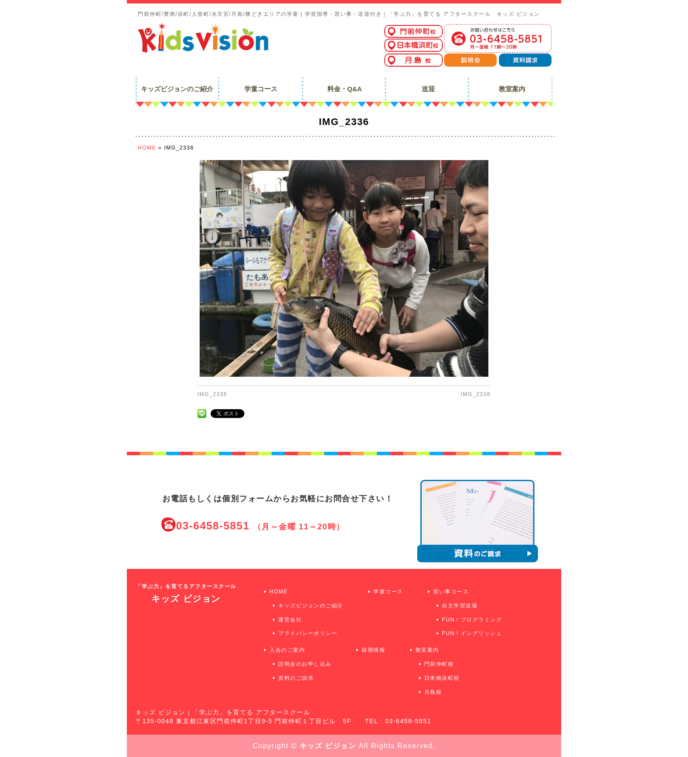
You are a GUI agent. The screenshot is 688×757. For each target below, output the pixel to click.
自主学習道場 (459, 606)
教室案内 (427, 650)
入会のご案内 (287, 650)
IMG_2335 (212, 394)
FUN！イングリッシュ (472, 633)
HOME (278, 592)
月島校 (433, 692)
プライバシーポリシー (307, 633)
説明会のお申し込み (305, 664)
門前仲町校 (439, 664)
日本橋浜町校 (442, 678)
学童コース (388, 592)
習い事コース (451, 592)
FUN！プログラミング (472, 620)
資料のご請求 (296, 678)
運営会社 (290, 620)
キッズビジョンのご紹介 (311, 606)
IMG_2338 (476, 394)
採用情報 (373, 650)
